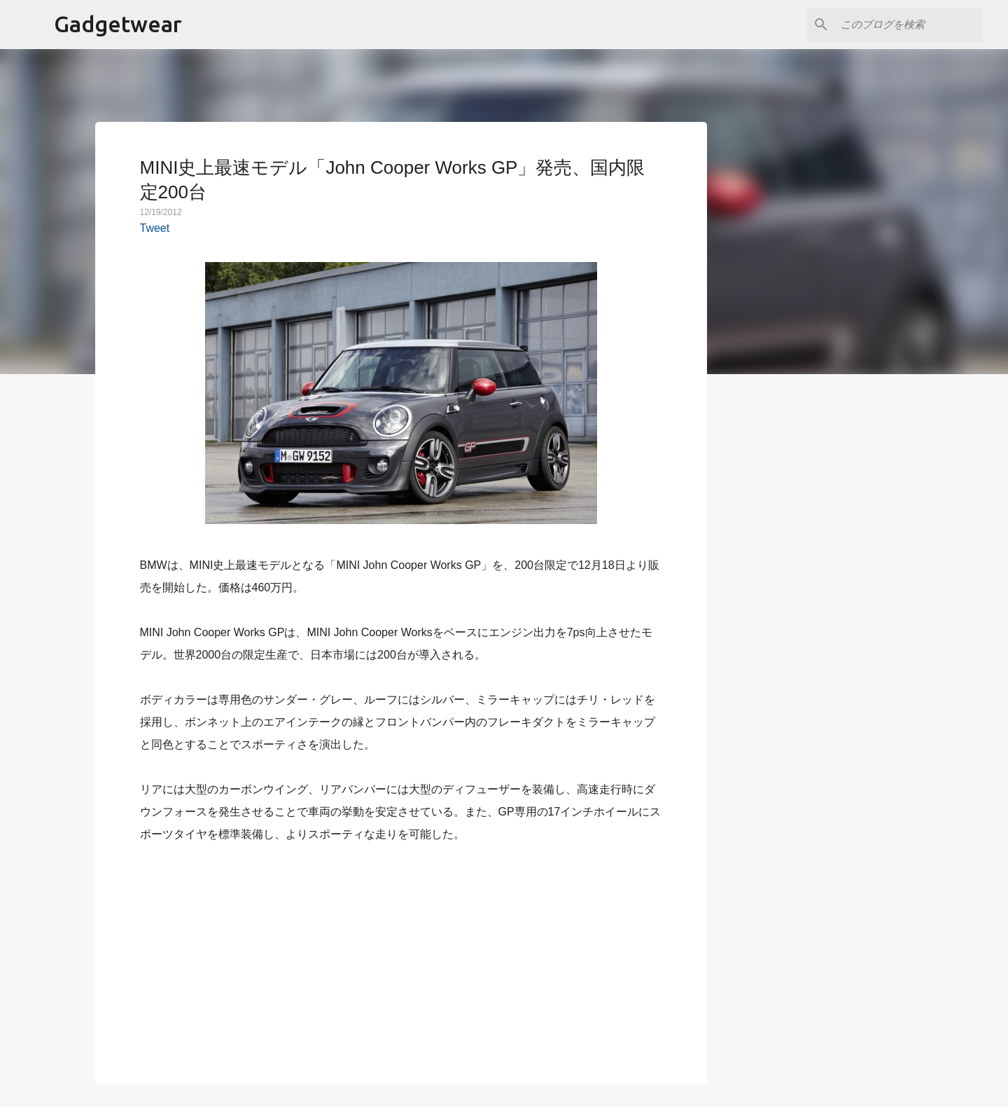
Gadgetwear (118, 23)
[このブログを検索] (908, 24)
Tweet (155, 228)
